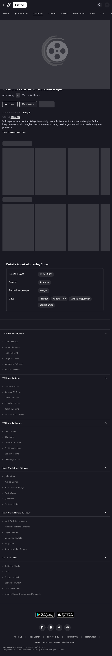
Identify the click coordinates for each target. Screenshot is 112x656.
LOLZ (103, 14)
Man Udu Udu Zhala (13, 538)
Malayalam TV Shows (14, 364)
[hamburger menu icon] (107, 4)
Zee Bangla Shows (12, 459)
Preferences (90, 637)
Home (6, 14)
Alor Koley (8, 95)
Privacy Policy (53, 637)
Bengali (27, 112)
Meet (7, 571)
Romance (15, 117)
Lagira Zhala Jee (11, 532)
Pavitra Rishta (10, 493)
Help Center (34, 637)
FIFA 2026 (21, 13)
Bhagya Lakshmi (12, 577)
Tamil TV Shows (11, 353)
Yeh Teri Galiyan (11, 482)
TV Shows (38, 14)
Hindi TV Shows (11, 341)
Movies (52, 14)
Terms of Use (72, 637)
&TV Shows (9, 437)
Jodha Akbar (10, 476)
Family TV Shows (12, 397)
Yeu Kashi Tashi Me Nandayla (17, 526)
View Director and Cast (14, 132)
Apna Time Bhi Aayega (14, 487)
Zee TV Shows (11, 431)
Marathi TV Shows (12, 347)
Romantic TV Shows (13, 392)
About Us (18, 637)
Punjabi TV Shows (12, 369)
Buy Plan (19, 5)
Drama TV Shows (12, 386)
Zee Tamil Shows (12, 453)
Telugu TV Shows (12, 358)
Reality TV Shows (12, 409)
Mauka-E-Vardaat (12, 588)
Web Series (79, 14)
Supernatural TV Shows (15, 414)
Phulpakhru (9, 543)
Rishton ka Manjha (12, 566)
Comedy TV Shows (12, 403)
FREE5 (64, 14)
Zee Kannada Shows (13, 448)
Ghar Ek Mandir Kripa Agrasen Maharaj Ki (23, 594)
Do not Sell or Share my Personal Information (54, 642)
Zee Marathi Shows (13, 442)
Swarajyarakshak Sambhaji (16, 549)
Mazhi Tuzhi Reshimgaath (16, 521)
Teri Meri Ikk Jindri (12, 504)
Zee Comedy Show (13, 582)
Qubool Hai (9, 498)
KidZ (92, 14)
